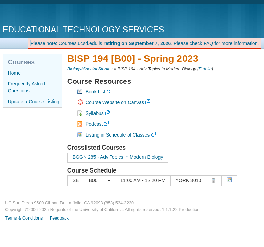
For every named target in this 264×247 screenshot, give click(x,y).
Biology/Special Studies (90, 69)
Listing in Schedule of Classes (118, 135)
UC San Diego (42, 15)
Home (14, 73)
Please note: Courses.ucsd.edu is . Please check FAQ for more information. (145, 43)
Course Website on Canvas (115, 102)
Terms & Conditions (24, 218)
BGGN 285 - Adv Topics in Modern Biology (118, 157)
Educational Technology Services (83, 29)
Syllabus (95, 113)
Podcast (94, 124)
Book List (96, 91)
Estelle (205, 69)
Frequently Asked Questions (26, 87)
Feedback (59, 218)
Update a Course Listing (33, 101)
